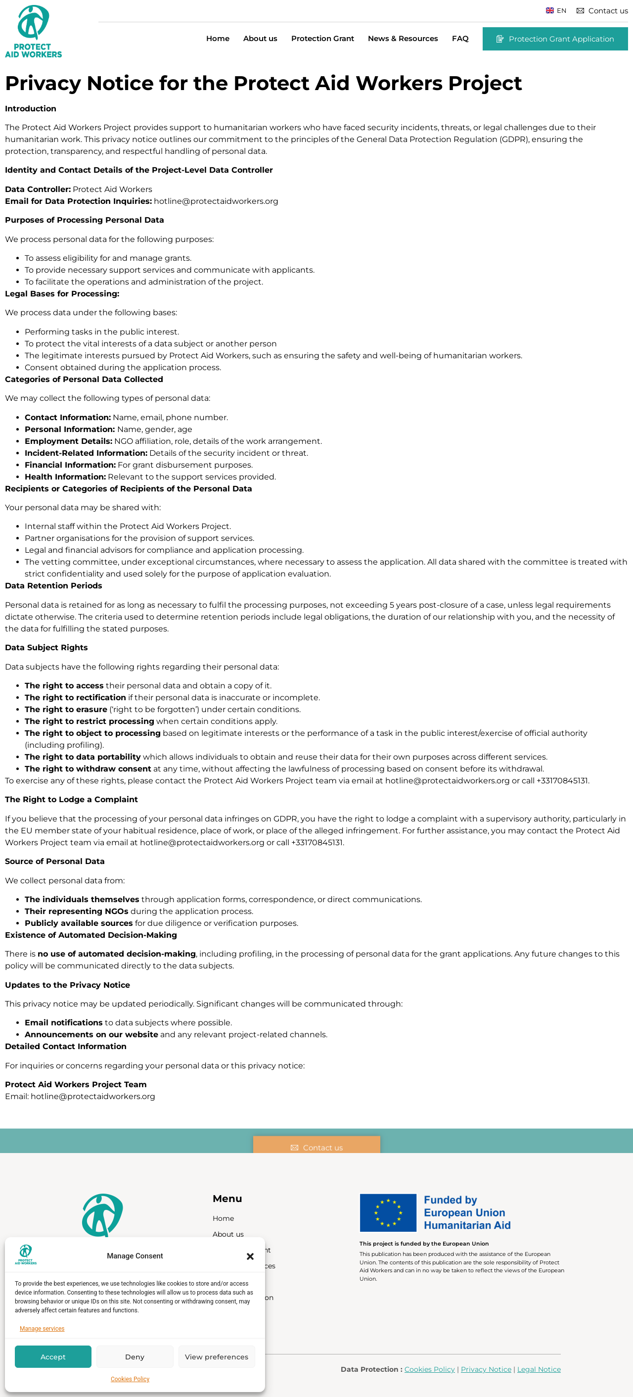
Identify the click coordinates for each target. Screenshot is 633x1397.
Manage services (42, 1328)
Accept (53, 1356)
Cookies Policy (130, 1379)
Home (217, 38)
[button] (250, 1256)
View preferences (216, 1356)
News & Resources (403, 38)
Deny (134, 1356)
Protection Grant (322, 38)
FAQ (460, 38)
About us (260, 38)
